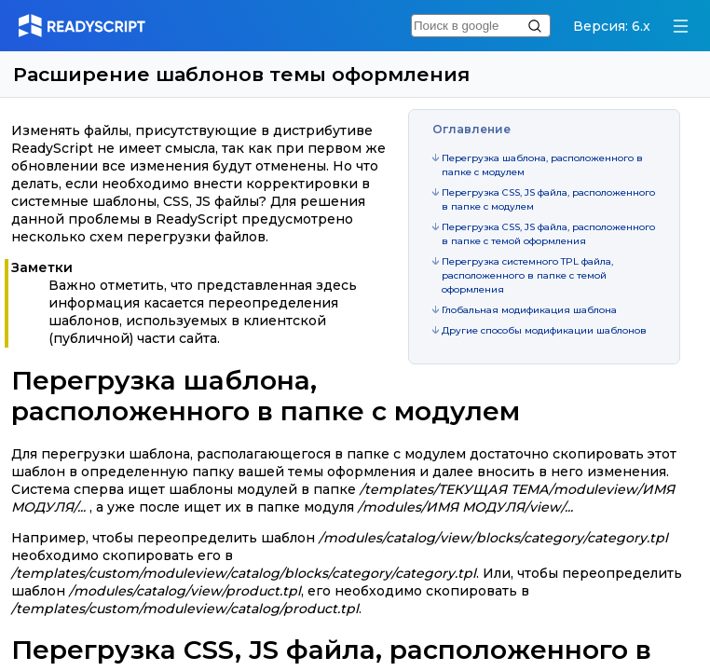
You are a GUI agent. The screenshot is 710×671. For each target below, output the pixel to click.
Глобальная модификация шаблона (529, 310)
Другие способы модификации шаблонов (544, 330)
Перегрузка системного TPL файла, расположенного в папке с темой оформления (527, 275)
